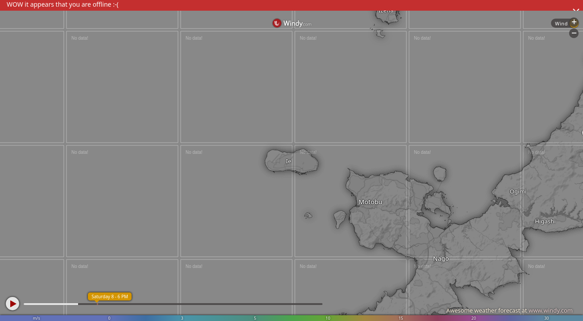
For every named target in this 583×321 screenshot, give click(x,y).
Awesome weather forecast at (509, 310)
